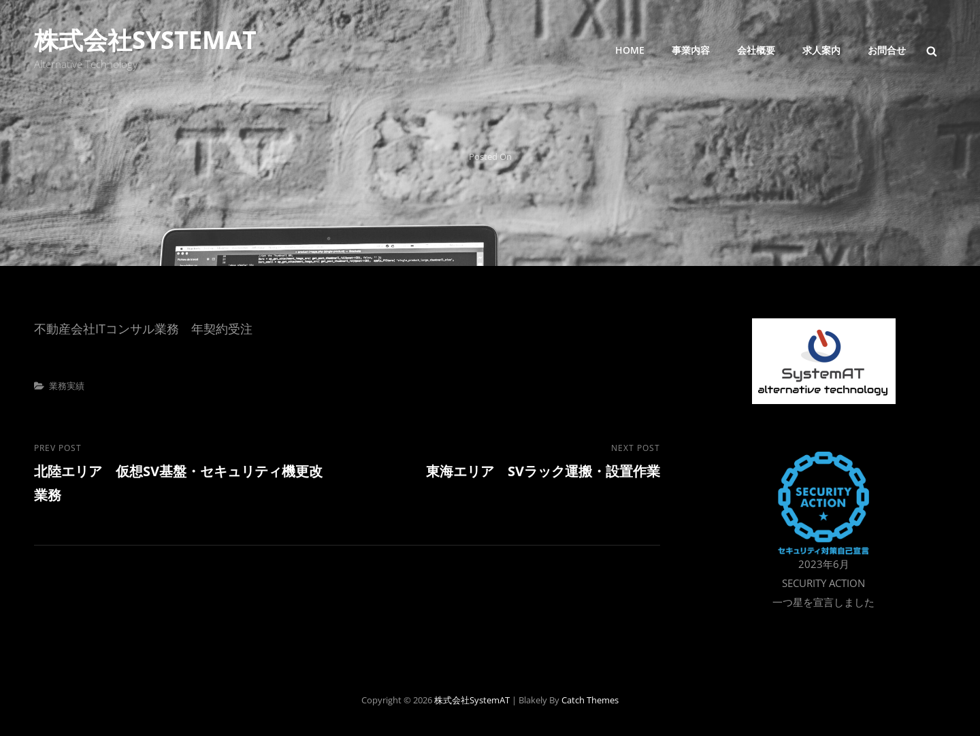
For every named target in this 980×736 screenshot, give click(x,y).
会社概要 (756, 50)
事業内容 (691, 50)
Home (629, 50)
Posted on (490, 156)
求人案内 (821, 50)
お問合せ (887, 50)
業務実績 (66, 386)
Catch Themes (590, 700)
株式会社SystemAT (145, 39)
